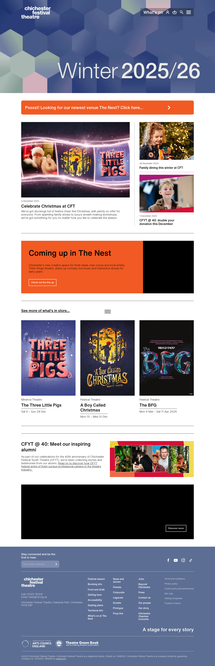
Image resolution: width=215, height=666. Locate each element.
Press (141, 592)
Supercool (61, 658)
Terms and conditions (174, 579)
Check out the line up (42, 282)
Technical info (95, 610)
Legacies (118, 597)
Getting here (95, 594)
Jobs (141, 579)
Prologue (118, 608)
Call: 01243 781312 (32, 594)
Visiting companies (173, 598)
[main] (107, 269)
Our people (144, 602)
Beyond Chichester (144, 585)
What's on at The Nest (97, 617)
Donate (117, 602)
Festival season (96, 579)
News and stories (118, 580)
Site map (168, 593)
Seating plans (95, 605)
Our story (143, 608)
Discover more (176, 528)
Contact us (144, 597)
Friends (117, 587)
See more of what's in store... (45, 310)
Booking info (95, 584)
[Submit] (56, 564)
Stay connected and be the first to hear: (38, 556)
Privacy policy (171, 584)
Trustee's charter (172, 603)
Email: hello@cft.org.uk (34, 597)
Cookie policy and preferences (179, 588)
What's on (153, 12)
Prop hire (118, 613)
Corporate (119, 592)
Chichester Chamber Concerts (144, 616)
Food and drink (96, 589)
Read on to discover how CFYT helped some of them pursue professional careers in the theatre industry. (61, 466)
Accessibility (95, 600)
